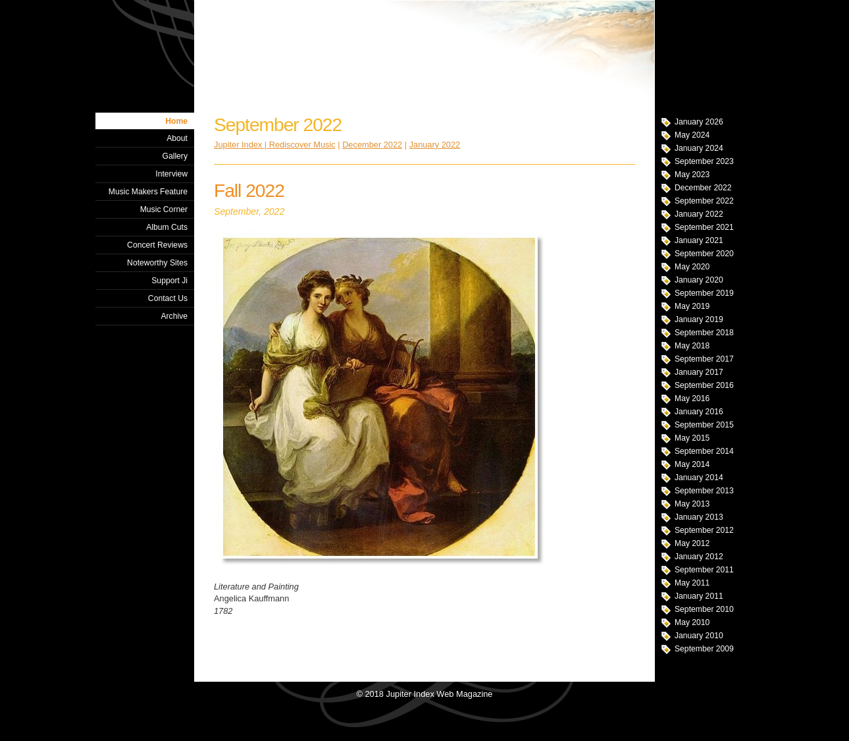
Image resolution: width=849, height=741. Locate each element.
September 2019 (704, 293)
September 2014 (704, 451)
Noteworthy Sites (157, 262)
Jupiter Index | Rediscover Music (275, 145)
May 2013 (692, 503)
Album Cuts (167, 227)
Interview (171, 173)
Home (176, 121)
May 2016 (692, 398)
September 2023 (704, 161)
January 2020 (699, 280)
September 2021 (704, 227)
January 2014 (699, 477)
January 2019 (699, 319)
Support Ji (169, 280)
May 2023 (692, 174)
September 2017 (704, 359)
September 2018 (704, 332)
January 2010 (699, 635)
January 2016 (699, 411)
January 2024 (699, 148)
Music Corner (164, 209)
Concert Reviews (157, 245)
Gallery (175, 156)
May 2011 (692, 583)
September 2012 (704, 530)
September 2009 (704, 648)
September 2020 (704, 253)
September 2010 (704, 609)
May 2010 (692, 622)
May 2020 (692, 266)
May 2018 (692, 345)
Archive (174, 316)
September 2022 (704, 201)
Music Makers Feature (148, 191)
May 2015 (692, 438)
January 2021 (699, 240)
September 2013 (704, 490)
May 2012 (692, 543)
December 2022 (703, 187)
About (177, 138)
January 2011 (699, 596)
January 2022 (699, 214)
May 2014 (692, 464)
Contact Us (168, 298)
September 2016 (704, 385)
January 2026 (699, 121)
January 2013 (699, 517)
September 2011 (704, 569)
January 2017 (699, 372)
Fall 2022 (249, 190)
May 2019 (692, 306)
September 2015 (704, 424)
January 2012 (699, 556)
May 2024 (692, 135)
